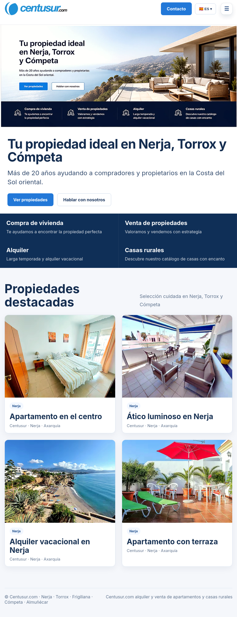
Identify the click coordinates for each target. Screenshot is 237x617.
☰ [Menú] (226, 9)
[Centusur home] (80, 9)
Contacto (176, 8)
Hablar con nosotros (84, 199)
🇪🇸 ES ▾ (205, 9)
